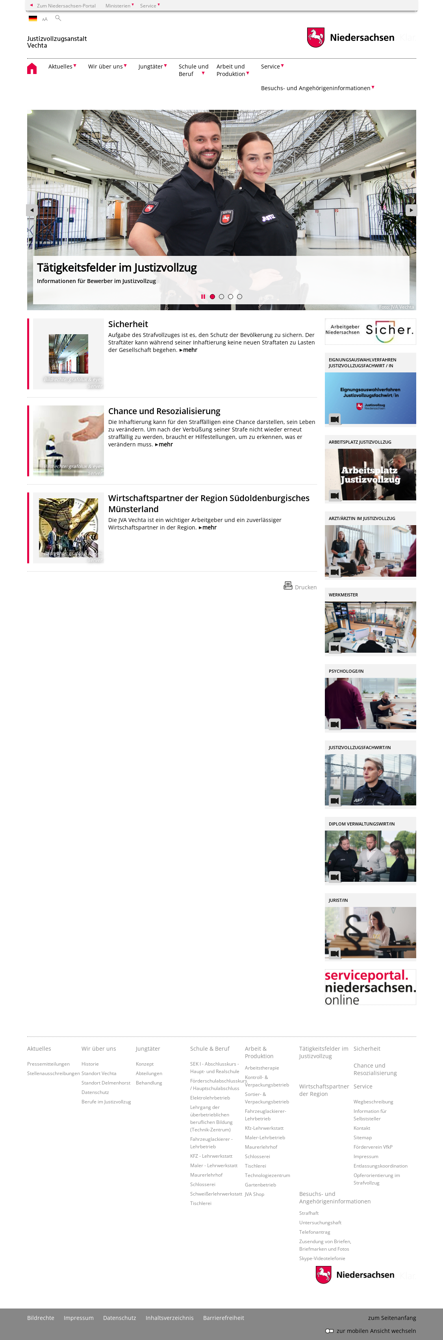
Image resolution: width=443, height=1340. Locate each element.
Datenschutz (95, 1092)
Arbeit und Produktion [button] (231, 70)
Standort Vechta (99, 1073)
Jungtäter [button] (151, 66)
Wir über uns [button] (105, 66)
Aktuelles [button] (60, 66)
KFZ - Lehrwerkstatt (211, 1156)
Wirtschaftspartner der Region (324, 1090)
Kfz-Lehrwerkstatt (264, 1128)
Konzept (145, 1064)
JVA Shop (254, 1194)
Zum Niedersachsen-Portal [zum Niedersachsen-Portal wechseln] (66, 5)
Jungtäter (148, 1048)
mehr (190, 350)
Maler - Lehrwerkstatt (213, 1165)
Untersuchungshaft (320, 1222)
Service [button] (270, 66)
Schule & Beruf (210, 1048)
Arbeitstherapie (262, 1067)
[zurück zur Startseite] (57, 38)
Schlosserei (202, 1184)
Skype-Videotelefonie (322, 1258)
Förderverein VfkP (373, 1147)
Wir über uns (99, 1048)
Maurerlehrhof (206, 1175)
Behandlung (149, 1082)
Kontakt (362, 1128)
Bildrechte (40, 1317)
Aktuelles (39, 1048)
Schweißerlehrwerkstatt (216, 1193)
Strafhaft (309, 1213)
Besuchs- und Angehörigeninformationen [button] (316, 88)
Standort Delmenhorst (106, 1082)
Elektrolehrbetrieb (210, 1097)
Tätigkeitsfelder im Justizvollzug (323, 1052)
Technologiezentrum (267, 1175)
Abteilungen (149, 1073)
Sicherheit (128, 323)
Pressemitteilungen (48, 1064)
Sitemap (363, 1137)
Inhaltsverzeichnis (170, 1317)
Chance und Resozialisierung (164, 410)
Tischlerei (200, 1203)
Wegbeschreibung (373, 1101)
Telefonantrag (314, 1232)
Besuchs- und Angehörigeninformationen (326, 1197)
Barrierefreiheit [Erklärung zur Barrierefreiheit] (223, 1317)
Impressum (366, 1156)
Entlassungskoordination (381, 1165)
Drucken (306, 587)
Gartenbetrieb (260, 1184)
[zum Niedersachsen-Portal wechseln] (350, 46)
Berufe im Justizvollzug (106, 1101)
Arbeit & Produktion (259, 1052)
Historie (90, 1064)
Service (363, 1086)
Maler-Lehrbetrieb (265, 1137)
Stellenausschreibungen (53, 1073)
